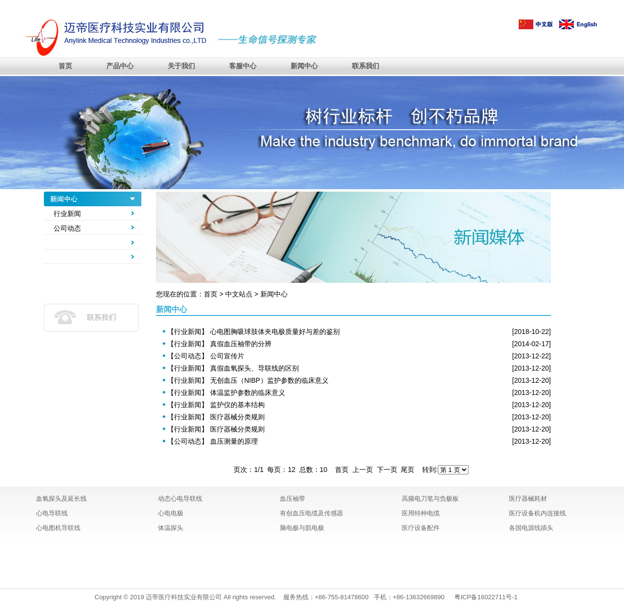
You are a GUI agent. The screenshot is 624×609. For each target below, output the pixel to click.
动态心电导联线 (180, 498)
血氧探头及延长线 (61, 498)
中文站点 (239, 294)
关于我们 (181, 66)
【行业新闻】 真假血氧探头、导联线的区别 (233, 368)
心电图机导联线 (58, 527)
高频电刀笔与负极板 (430, 498)
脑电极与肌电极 (302, 527)
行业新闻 (67, 213)
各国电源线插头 (531, 527)
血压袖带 (292, 498)
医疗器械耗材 (528, 498)
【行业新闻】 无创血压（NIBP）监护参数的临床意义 (248, 380)
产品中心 (120, 66)
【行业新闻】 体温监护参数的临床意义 (226, 392)
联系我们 (365, 66)
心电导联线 (52, 513)
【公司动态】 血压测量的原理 (212, 441)
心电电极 (170, 513)
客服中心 (242, 66)
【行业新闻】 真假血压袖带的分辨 (219, 344)
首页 (65, 66)
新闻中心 (304, 66)
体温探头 (170, 527)
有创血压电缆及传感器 (311, 513)
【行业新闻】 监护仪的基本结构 (216, 405)
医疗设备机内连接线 (537, 513)
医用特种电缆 (421, 513)
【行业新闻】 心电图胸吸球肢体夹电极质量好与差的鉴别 (253, 331)
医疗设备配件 (421, 527)
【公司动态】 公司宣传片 (205, 356)
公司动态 (67, 228)
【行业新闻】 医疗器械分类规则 (216, 417)
